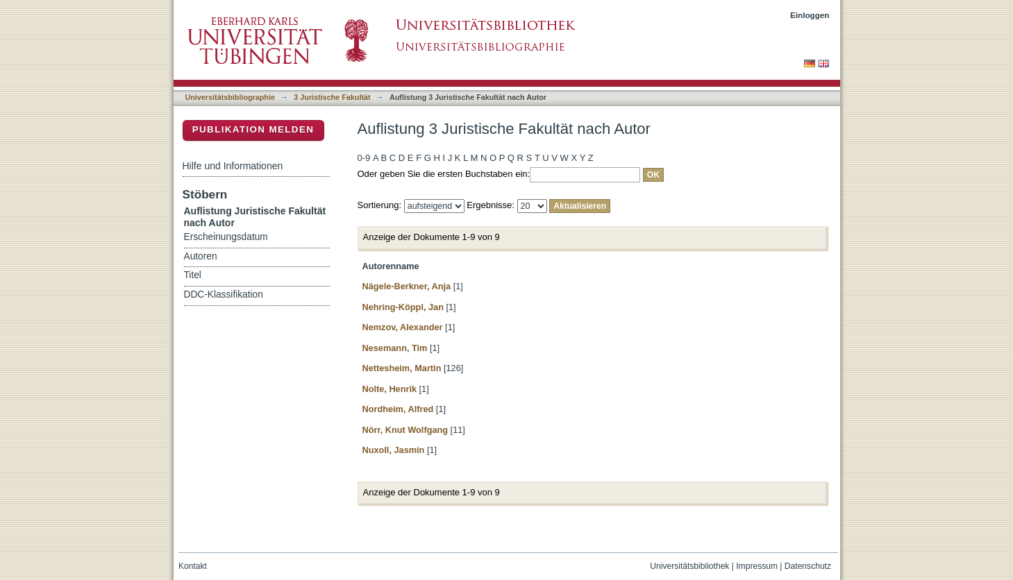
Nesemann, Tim (395, 348)
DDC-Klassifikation (223, 294)
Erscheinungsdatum (226, 237)
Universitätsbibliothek (689, 566)
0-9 (364, 158)
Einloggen (810, 14)
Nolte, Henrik (389, 389)
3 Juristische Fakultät (332, 97)
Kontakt (192, 566)
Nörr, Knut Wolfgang (405, 430)
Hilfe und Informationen (233, 165)
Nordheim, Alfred (398, 409)
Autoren (200, 256)
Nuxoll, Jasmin (393, 450)
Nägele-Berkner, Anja (406, 286)
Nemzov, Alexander (402, 327)
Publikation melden (253, 129)
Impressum (757, 566)
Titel (192, 275)
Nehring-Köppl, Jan (403, 307)
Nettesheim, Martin (402, 368)
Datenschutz (808, 566)
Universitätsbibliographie (230, 97)
